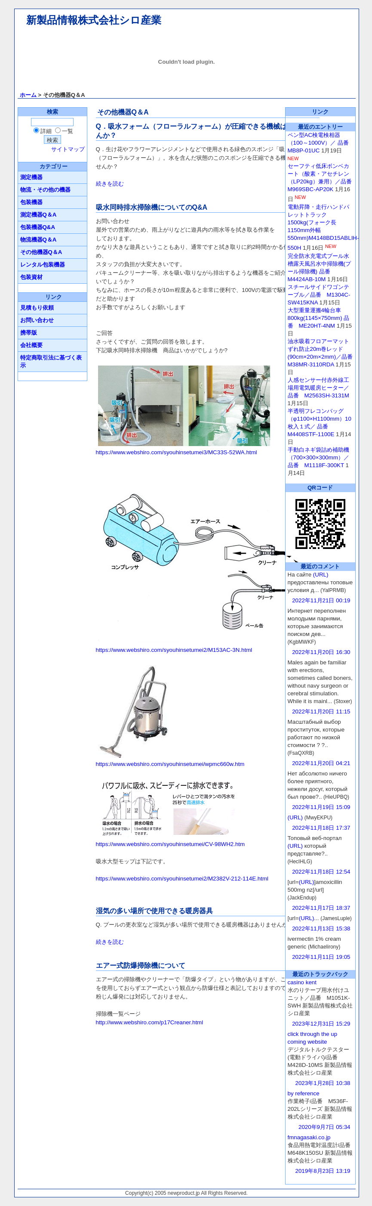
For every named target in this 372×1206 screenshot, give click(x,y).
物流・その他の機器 (45, 189)
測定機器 (31, 177)
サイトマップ (68, 149)
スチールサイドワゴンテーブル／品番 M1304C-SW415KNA (319, 295)
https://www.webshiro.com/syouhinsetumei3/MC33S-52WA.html (176, 452)
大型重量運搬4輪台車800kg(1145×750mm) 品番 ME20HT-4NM (319, 318)
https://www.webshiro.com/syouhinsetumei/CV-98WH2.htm (170, 844)
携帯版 (28, 332)
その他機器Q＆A (41, 252)
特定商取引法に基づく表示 (51, 361)
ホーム (28, 95)
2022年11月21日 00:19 (321, 600)
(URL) (321, 574)
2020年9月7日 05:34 (324, 1127)
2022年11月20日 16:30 (321, 652)
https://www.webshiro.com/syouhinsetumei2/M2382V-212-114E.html (182, 878)
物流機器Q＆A (38, 239)
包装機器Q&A (37, 227)
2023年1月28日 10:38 (322, 1083)
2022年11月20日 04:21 (321, 763)
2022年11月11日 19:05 (321, 957)
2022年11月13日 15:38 (321, 928)
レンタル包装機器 (42, 264)
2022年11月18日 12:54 (321, 871)
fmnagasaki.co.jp (309, 1137)
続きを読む (110, 183)
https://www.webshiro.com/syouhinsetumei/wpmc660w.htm (170, 764)
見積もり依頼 (37, 307)
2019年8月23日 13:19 (322, 1171)
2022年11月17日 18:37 (321, 908)
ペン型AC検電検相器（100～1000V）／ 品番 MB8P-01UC (321, 143)
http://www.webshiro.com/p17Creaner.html (149, 1022)
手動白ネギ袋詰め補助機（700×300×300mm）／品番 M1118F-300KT (318, 457)
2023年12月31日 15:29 (321, 1023)
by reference (304, 1093)
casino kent (302, 982)
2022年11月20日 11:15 (321, 711)
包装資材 (31, 277)
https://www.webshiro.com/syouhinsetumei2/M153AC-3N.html (174, 650)
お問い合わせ (37, 320)
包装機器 (31, 202)
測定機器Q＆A (38, 214)
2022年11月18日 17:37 (321, 828)
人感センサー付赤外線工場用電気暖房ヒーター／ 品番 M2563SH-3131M (318, 388)
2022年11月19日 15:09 (321, 807)
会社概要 (31, 345)
